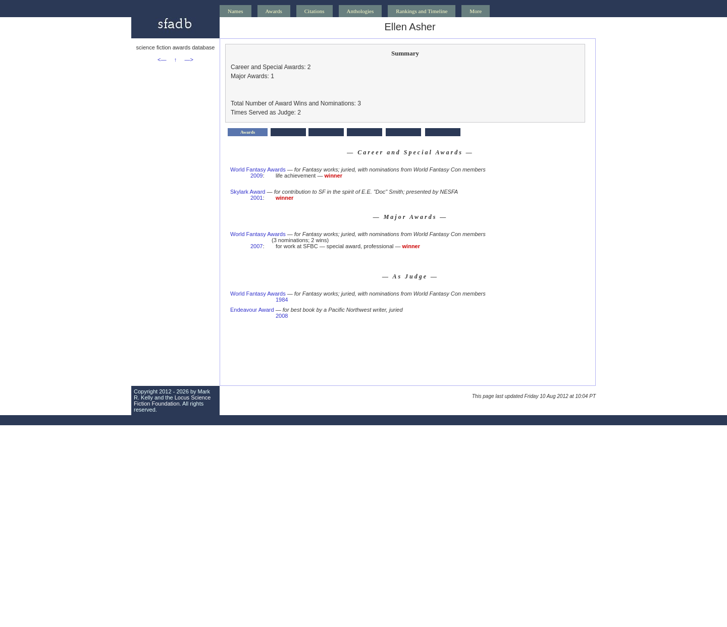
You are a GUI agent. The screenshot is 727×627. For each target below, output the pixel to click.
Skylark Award (248, 192)
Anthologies (360, 11)
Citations (314, 11)
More (476, 11)
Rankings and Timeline (421, 11)
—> (189, 59)
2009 (256, 176)
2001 (256, 198)
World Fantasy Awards (258, 169)
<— (162, 59)
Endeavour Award (252, 310)
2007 (256, 246)
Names (235, 11)
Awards (274, 11)
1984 (282, 300)
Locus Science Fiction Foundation (172, 400)
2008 (282, 316)
